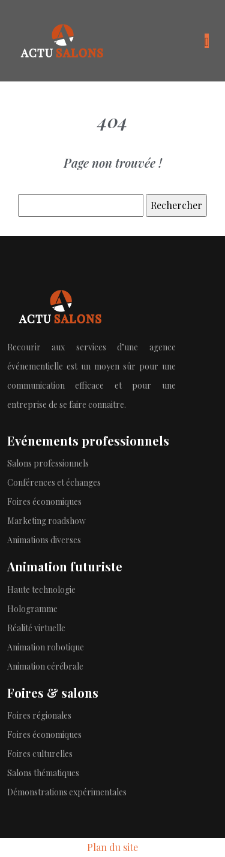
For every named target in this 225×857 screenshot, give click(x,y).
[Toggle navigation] (206, 40)
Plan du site (112, 847)
